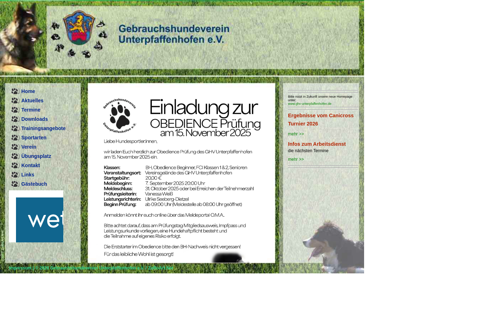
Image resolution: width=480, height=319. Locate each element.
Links (27, 174)
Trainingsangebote (43, 128)
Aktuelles (32, 100)
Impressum (20, 268)
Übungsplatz (36, 156)
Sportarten (34, 137)
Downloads (34, 119)
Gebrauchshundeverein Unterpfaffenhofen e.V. (97, 268)
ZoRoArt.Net (160, 268)
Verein (28, 147)
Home (28, 91)
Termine (30, 110)
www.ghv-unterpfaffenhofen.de (309, 104)
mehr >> (296, 134)
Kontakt (30, 165)
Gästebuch (34, 184)
